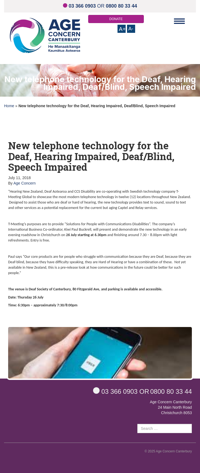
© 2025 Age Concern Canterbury (168, 451)
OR (100, 6)
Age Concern (24, 183)
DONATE (116, 19)
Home (9, 106)
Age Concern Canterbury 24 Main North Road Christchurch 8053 (171, 407)
